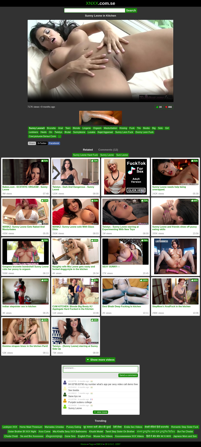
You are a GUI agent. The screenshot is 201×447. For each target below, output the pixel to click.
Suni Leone (122, 155)
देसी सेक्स (117, 427)
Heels (43, 132)
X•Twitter (41, 143)
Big (153, 128)
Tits (139, 128)
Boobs (146, 128)
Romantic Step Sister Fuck (184, 427)
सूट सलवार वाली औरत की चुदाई (97, 427)
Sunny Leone (107, 155)
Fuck (131, 128)
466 (168, 107)
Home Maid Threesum (31, 427)
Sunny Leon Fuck (124, 132)
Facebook (54, 143)
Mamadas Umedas (54, 427)
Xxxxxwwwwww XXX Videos (129, 436)
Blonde (76, 128)
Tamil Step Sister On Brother (120, 431)
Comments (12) (108, 149)
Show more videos (100, 359)
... (59, 136)
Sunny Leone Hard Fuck (85, 155)
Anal (60, 128)
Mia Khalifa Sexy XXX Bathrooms (70, 431)
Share (32, 143)
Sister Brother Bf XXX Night (22, 431)
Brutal (68, 132)
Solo (160, 128)
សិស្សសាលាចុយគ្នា (54, 436)
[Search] (94, 10)
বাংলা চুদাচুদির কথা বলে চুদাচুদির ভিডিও (156, 431)
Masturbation (110, 128)
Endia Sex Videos (133, 427)
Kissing (123, 128)
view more (100, 412)
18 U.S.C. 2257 (112, 444)
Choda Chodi (11, 436)
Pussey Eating (73, 427)
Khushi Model (96, 431)
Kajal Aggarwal (105, 132)
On (50, 132)
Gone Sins (70, 436)
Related (88, 149)
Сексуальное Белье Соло (42, 136)
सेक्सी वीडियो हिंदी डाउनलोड (157, 427)
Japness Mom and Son (185, 436)
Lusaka (91, 132)
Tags (91, 444)
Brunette (51, 128)
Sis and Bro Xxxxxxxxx (31, 436)
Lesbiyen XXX (10, 427)
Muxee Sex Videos (102, 436)
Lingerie (86, 128)
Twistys (58, 132)
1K (159, 107)
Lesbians (33, 132)
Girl (167, 128)
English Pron (84, 436)
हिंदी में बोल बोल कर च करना (158, 436)
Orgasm (97, 128)
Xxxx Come (44, 431)
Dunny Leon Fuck (144, 132)
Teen (67, 128)
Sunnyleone (79, 132)
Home (84, 444)
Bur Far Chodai (185, 431)
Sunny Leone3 (36, 128)
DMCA (99, 444)
